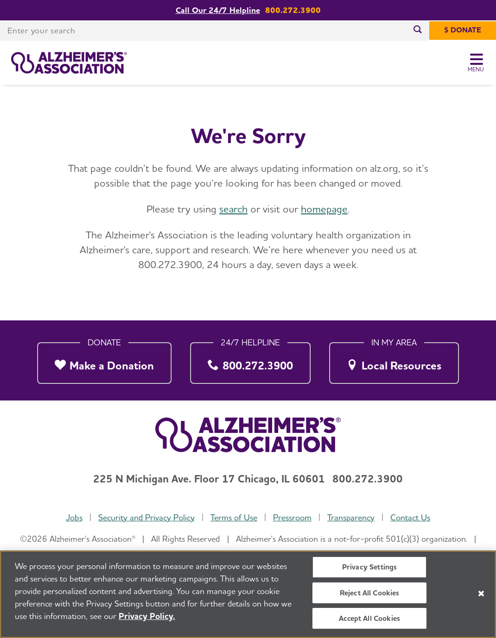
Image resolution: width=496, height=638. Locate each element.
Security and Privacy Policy (146, 517)
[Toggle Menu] (476, 63)
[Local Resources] (394, 360)
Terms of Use (233, 517)
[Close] (481, 593)
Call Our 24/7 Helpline (218, 10)
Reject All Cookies (370, 592)
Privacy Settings (369, 567)
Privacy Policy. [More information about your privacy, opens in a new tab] (147, 616)
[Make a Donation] (104, 360)
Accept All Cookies (369, 618)
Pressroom (292, 517)
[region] (248, 594)
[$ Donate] (462, 30)
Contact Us (410, 517)
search (233, 209)
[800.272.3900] (250, 360)
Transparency (351, 517)
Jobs (74, 517)
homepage (324, 209)
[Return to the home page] (69, 63)
